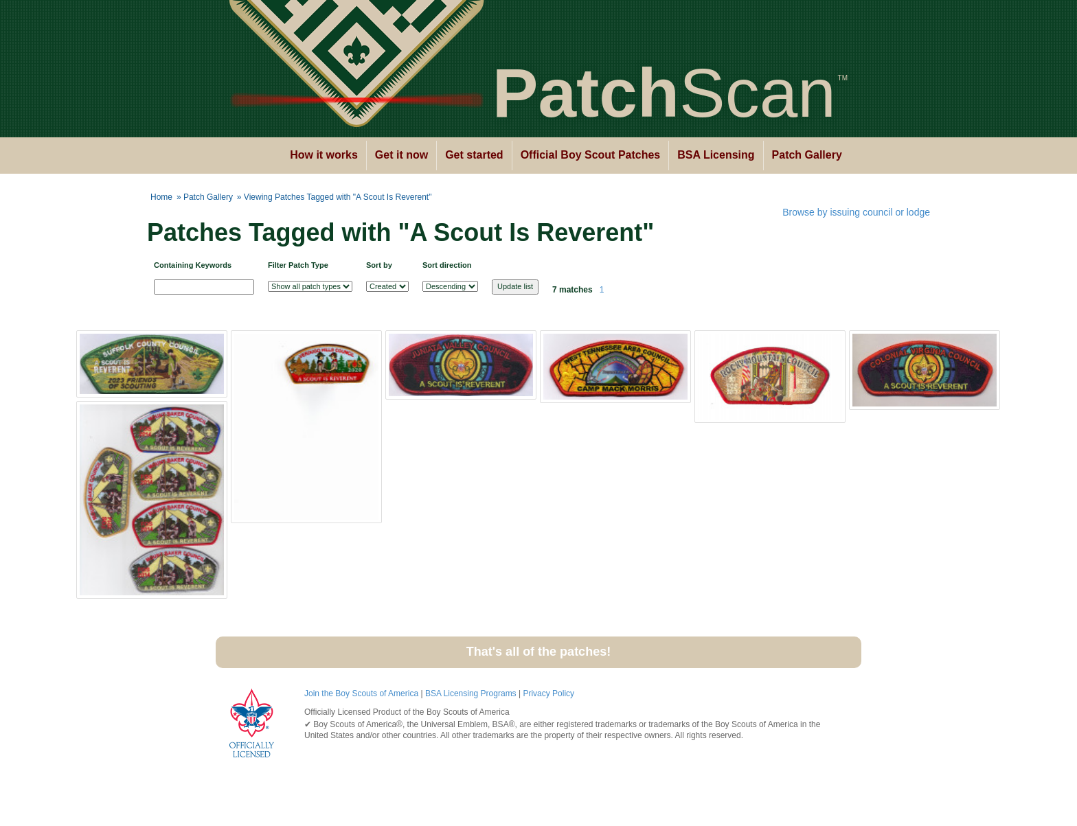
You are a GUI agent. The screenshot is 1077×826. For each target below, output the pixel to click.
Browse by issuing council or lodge (856, 212)
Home (161, 197)
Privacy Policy (548, 693)
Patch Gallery (807, 155)
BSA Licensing (715, 155)
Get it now (401, 155)
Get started (474, 155)
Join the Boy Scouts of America (361, 693)
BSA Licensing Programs (471, 693)
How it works (324, 155)
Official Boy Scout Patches (591, 155)
